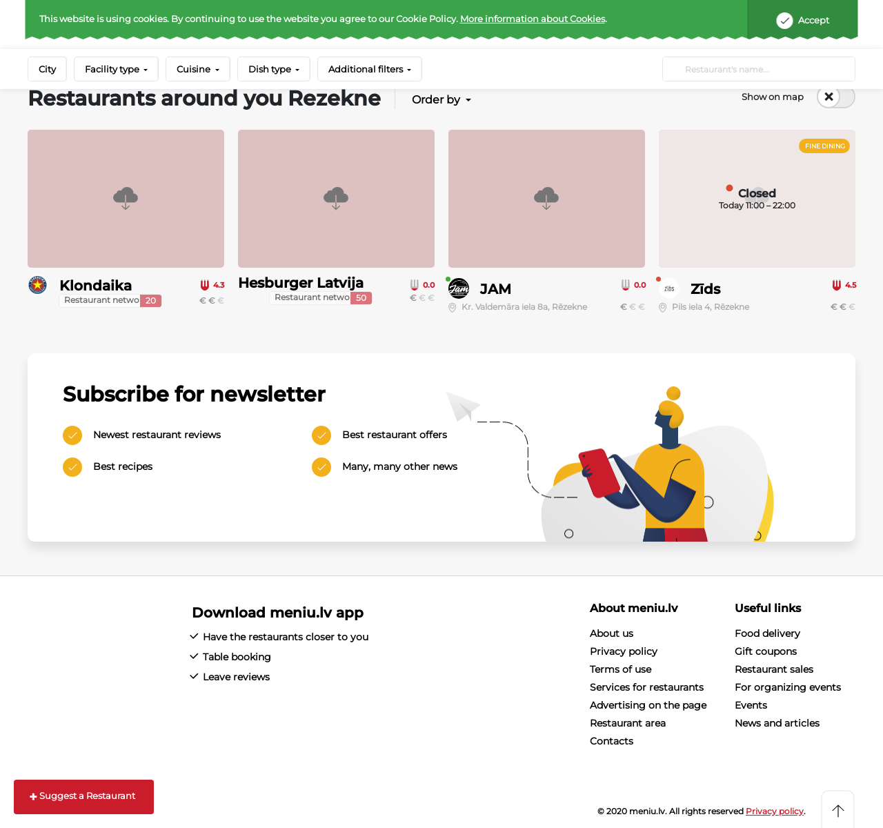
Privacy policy (623, 651)
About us (611, 633)
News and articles (777, 723)
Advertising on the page (648, 705)
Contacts (611, 741)
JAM (495, 289)
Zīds (705, 289)
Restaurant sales (774, 669)
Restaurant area (628, 723)
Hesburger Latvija (301, 283)
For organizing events (788, 687)
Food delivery (767, 633)
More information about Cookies (532, 18)
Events (751, 705)
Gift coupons (766, 651)
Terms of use (620, 669)
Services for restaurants (647, 687)
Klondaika (95, 285)
